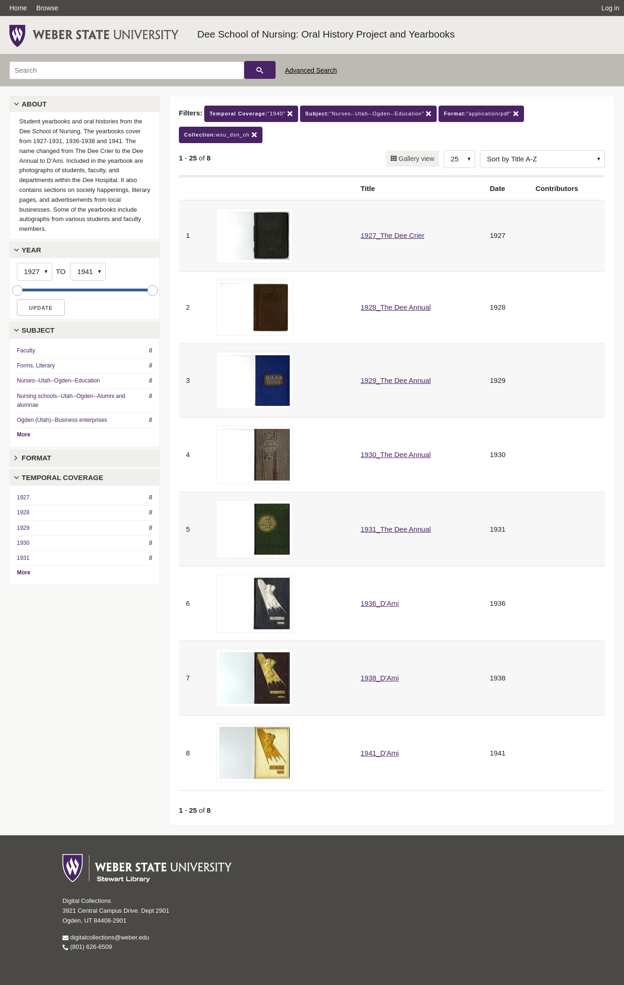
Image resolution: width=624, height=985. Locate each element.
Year (31, 250)
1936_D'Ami (380, 603)
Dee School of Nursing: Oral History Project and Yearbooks (326, 34)
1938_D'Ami (380, 678)
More (24, 434)
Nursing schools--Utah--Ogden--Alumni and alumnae (71, 400)
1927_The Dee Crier (392, 235)
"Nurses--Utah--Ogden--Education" (368, 114)
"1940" (251, 114)
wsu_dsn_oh (220, 135)
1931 (23, 558)
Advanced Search (311, 70)
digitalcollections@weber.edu (105, 937)
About (34, 104)
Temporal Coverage (62, 477)
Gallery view (415, 158)
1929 (23, 528)
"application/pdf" (481, 114)
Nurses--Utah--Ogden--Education (58, 380)
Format (36, 458)
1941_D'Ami (380, 753)
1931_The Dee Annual (396, 529)
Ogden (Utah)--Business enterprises (62, 420)
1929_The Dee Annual (396, 380)
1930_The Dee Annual (396, 454)
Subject (38, 330)
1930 (23, 543)
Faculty (26, 350)
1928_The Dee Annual (396, 307)
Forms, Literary (36, 365)
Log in (610, 8)
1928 (23, 512)
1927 (23, 497)
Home (18, 8)
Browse (47, 8)
